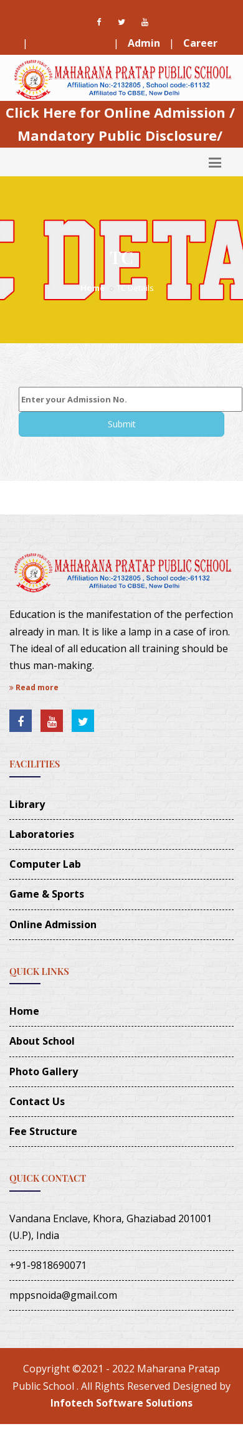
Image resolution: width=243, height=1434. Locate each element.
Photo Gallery (43, 1071)
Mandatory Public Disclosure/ (119, 135)
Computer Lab (45, 864)
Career (200, 43)
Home (92, 287)
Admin (144, 43)
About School (42, 1041)
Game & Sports (46, 894)
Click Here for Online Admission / (120, 112)
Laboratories (41, 834)
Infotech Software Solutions (121, 1403)
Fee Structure (71, 43)
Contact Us (37, 1101)
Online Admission (53, 924)
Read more (34, 687)
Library (27, 804)
